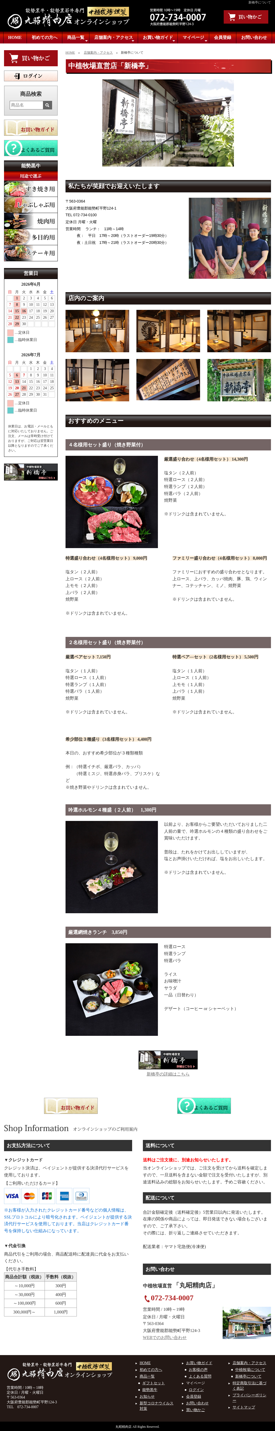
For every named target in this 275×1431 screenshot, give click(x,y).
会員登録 (222, 37)
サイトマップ (244, 1407)
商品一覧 (77, 39)
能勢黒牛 (149, 1390)
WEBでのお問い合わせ (165, 1337)
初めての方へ (44, 37)
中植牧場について (250, 1370)
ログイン (196, 1390)
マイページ (195, 39)
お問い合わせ (254, 37)
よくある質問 (200, 1376)
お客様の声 (198, 1370)
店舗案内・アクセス (114, 39)
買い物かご (195, 1410)
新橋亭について (248, 1376)
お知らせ (147, 1397)
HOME (15, 37)
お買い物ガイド (159, 39)
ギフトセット (153, 1383)
